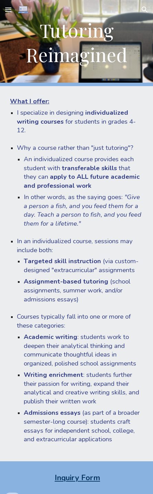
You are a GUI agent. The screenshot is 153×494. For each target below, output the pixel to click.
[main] (76, 43)
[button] (8, 9)
